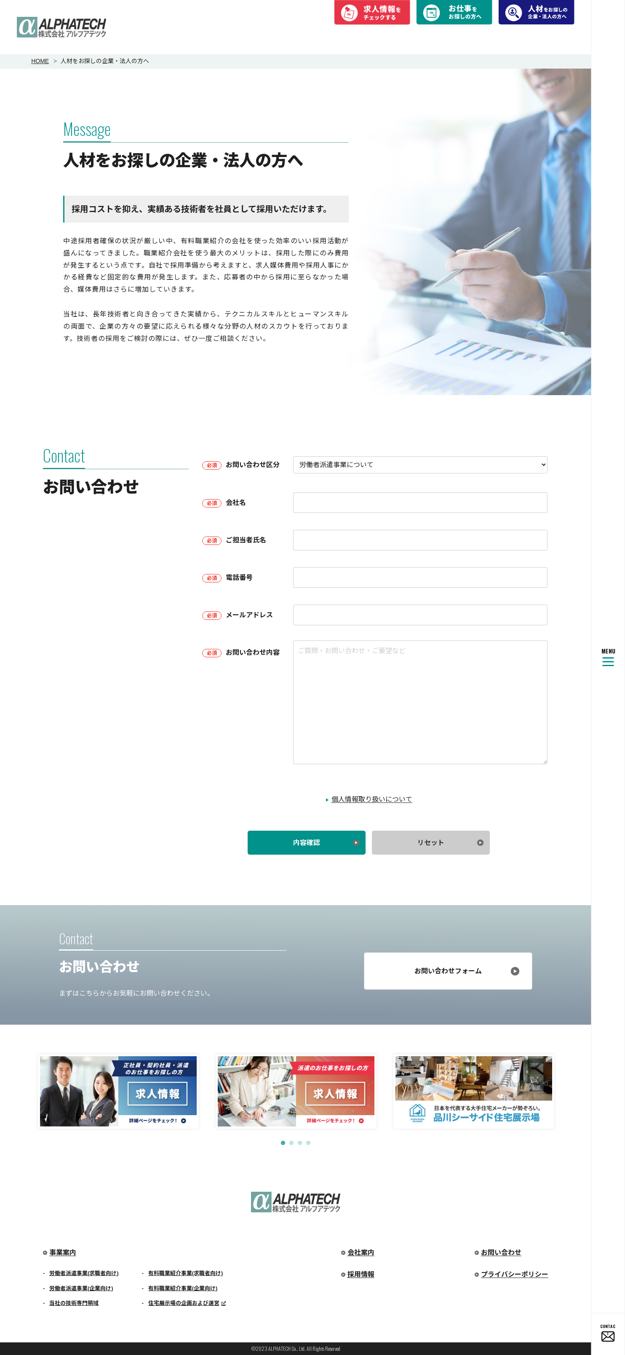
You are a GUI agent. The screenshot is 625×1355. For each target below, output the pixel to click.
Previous (23, 1089)
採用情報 (360, 1274)
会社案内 (360, 1252)
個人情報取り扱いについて (371, 799)
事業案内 (62, 1252)
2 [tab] (291, 1143)
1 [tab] (283, 1143)
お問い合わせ (501, 1252)
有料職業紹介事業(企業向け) (183, 1288)
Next (568, 1089)
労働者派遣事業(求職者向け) (84, 1273)
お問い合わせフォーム (448, 971)
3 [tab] (300, 1143)
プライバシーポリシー (514, 1274)
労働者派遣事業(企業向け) (81, 1288)
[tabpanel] (118, 1091)
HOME (40, 61)
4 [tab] (308, 1143)
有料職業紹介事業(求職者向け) (185, 1273)
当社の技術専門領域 (74, 1303)
